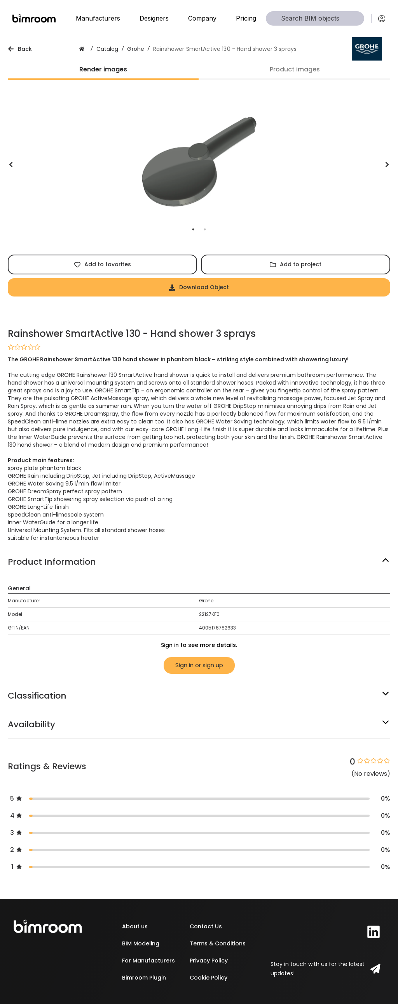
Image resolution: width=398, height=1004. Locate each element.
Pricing (246, 18)
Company (202, 18)
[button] (199, 562)
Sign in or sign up (199, 665)
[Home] (34, 18)
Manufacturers (98, 18)
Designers (154, 18)
